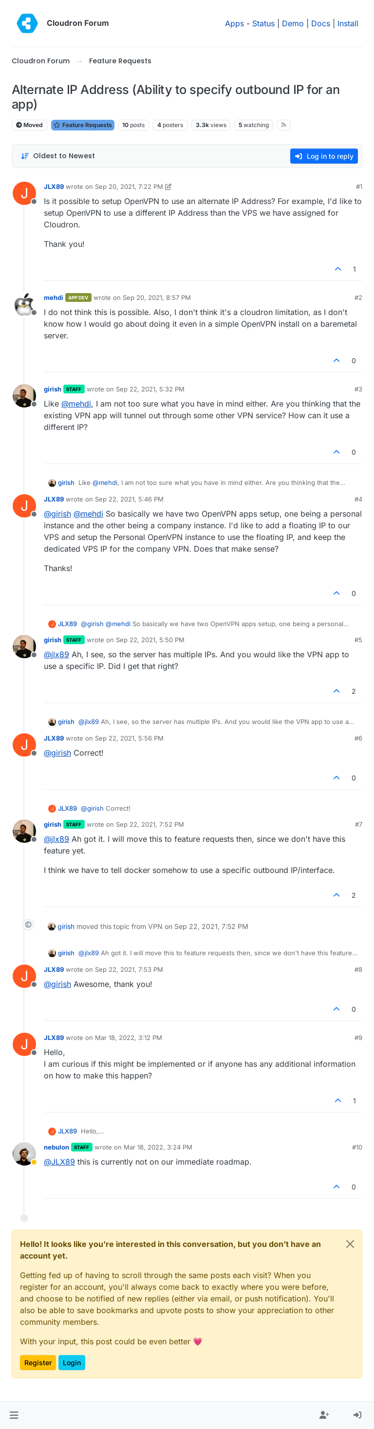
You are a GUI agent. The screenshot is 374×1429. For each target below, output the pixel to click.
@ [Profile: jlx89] (56, 654)
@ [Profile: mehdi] (76, 403)
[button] (14, 1415)
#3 (358, 389)
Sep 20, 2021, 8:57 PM (157, 297)
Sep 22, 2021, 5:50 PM (150, 640)
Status (263, 23)
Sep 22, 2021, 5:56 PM (129, 738)
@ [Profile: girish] (57, 514)
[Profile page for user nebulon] (24, 1154)
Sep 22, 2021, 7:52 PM (150, 824)
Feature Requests (83, 125)
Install (347, 23)
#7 (358, 824)
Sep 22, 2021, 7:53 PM (129, 969)
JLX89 (54, 186)
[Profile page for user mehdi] (24, 304)
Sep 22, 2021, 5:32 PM (150, 389)
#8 (358, 969)
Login (72, 1362)
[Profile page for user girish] (24, 396)
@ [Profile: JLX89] (59, 1162)
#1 (359, 186)
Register (38, 1362)
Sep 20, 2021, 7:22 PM (129, 186)
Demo (293, 23)
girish (52, 389)
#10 (357, 1147)
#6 (358, 738)
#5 (358, 640)
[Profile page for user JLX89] (24, 193)
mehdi (53, 297)
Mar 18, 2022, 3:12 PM (128, 1037)
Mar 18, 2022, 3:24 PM (158, 1147)
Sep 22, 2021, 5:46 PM (129, 499)
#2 (358, 297)
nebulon (56, 1147)
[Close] (350, 1244)
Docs (320, 23)
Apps (234, 23)
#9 (358, 1037)
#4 (358, 499)
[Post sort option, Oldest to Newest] (57, 156)
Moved (29, 125)
